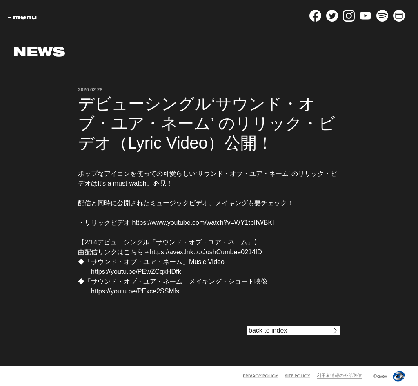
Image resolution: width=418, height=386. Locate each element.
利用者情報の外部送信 (339, 375)
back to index (268, 330)
